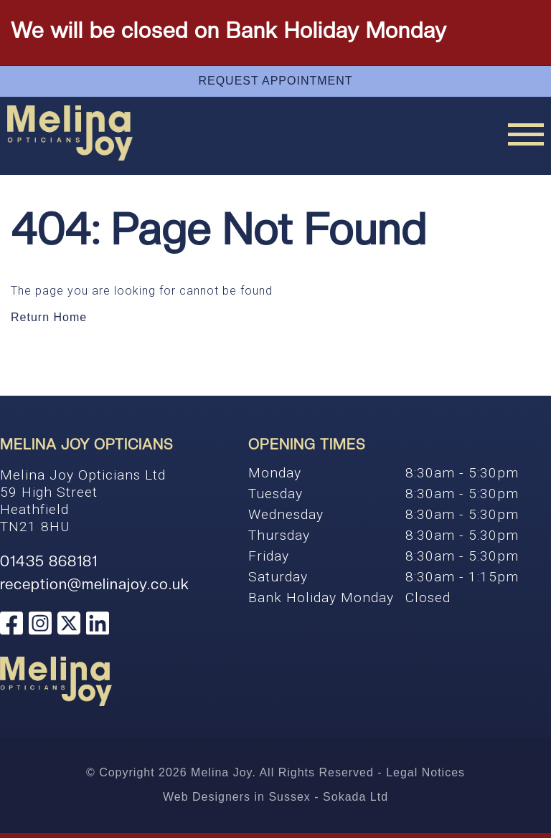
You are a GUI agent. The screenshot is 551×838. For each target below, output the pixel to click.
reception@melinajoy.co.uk (94, 584)
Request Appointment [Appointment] (275, 81)
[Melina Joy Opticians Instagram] (40, 624)
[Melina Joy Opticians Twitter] (68, 624)
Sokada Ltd (355, 797)
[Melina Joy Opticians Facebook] (11, 624)
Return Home (49, 317)
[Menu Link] (526, 134)
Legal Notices (425, 772)
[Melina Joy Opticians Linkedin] (97, 624)
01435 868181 (49, 561)
